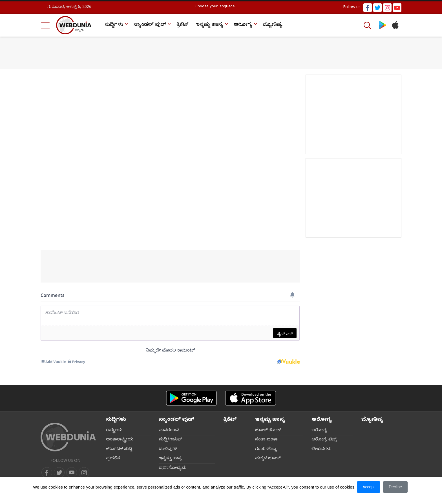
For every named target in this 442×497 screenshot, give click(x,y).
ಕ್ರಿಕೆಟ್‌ (182, 25)
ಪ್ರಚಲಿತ (113, 459)
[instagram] (84, 472)
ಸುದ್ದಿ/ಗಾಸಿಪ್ (170, 440)
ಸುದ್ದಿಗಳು (114, 25)
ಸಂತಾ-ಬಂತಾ (266, 440)
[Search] (368, 25)
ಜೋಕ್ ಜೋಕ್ (268, 430)
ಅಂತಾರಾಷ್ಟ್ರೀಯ (120, 440)
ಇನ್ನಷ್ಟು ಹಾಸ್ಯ (209, 25)
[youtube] (72, 472)
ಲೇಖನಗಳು (321, 449)
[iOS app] (250, 398)
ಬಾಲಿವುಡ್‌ (168, 449)
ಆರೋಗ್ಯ (243, 25)
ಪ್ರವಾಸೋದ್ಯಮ (173, 468)
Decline (395, 487)
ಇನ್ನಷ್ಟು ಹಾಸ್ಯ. (171, 459)
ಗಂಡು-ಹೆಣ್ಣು (266, 449)
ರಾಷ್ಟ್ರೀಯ (114, 430)
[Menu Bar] (45, 25)
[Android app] (191, 398)
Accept (369, 487)
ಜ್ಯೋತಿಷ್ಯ (272, 25)
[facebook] (47, 472)
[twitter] (59, 472)
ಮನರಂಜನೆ (169, 430)
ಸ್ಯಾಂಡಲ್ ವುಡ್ (150, 25)
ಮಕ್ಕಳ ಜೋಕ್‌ (267, 459)
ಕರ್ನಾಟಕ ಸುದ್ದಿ (119, 449)
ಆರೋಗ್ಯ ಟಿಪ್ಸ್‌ (324, 440)
